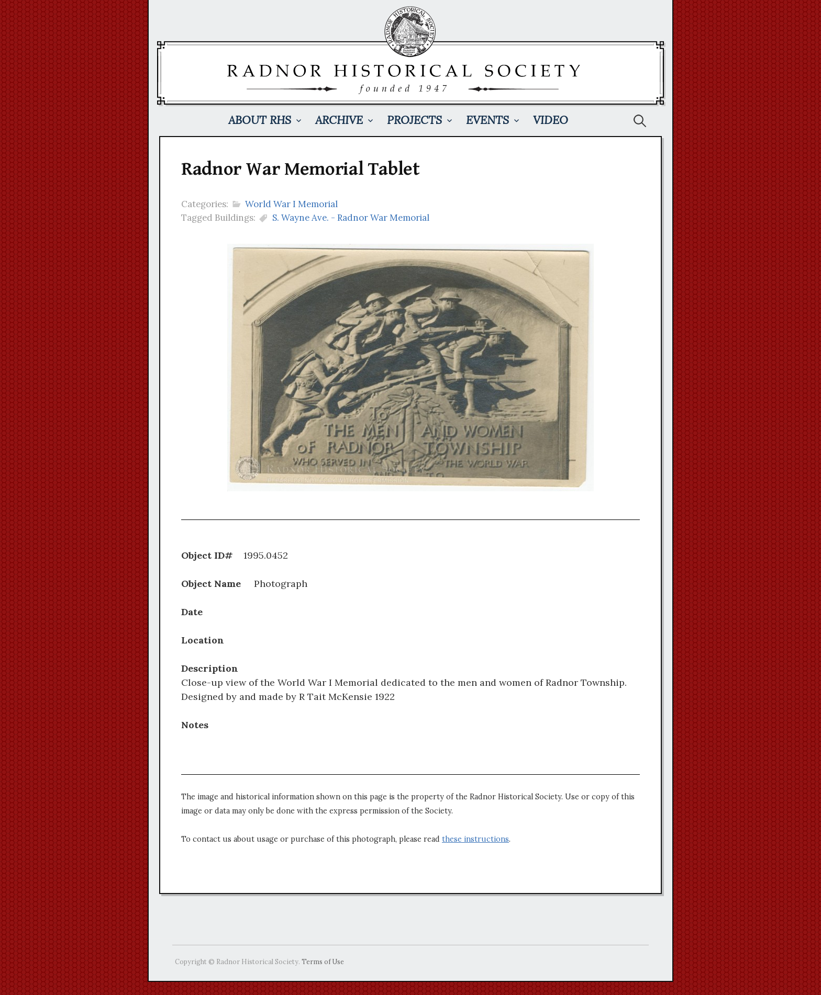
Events (487, 120)
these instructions (475, 839)
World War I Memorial (291, 204)
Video (550, 120)
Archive (339, 120)
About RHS (259, 120)
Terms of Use (323, 961)
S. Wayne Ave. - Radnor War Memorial (350, 217)
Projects (414, 120)
